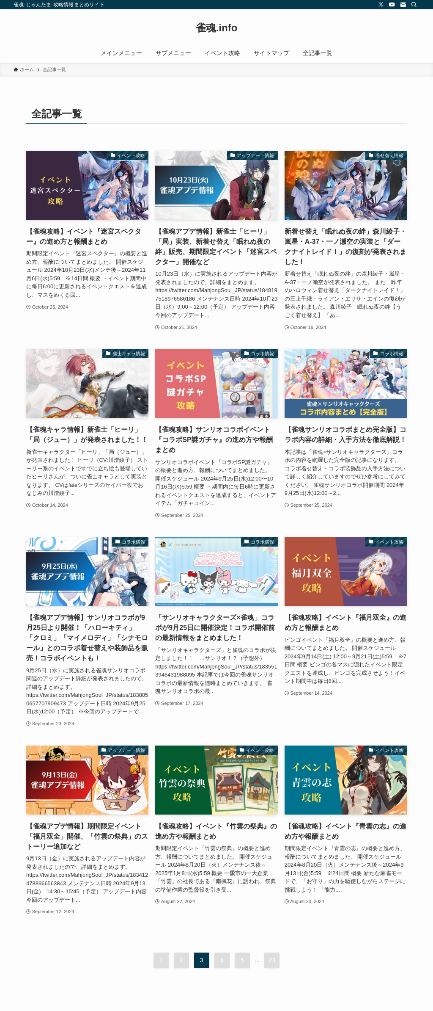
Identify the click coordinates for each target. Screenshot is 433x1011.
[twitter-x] (380, 4)
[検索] (413, 4)
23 (272, 960)
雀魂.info (217, 28)
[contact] (402, 4)
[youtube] (391, 4)
